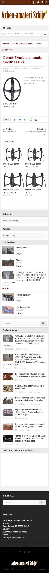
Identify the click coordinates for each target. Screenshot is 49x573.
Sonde (38, 43)
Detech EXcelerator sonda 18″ (35, 132)
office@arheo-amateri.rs (13, 537)
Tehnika (14, 43)
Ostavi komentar (9, 71)
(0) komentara (23, 349)
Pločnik (19, 260)
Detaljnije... (20, 254)
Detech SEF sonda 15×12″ (11, 165)
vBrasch (42, 569)
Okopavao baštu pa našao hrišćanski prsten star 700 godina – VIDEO (30, 425)
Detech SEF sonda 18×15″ (33, 191)
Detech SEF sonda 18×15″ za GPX (11, 191)
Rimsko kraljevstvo (23, 294)
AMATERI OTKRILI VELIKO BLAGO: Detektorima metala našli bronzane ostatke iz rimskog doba (30, 438)
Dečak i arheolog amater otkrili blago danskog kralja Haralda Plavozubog (30, 398)
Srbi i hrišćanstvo (13, 130)
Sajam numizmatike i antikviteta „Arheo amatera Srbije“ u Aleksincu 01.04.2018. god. (29, 412)
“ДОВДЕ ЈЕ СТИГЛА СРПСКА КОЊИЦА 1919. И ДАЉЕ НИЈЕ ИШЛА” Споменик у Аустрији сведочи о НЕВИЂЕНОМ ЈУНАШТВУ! (24, 277)
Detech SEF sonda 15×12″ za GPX (33, 165)
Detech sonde (7, 49)
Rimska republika (23, 307)
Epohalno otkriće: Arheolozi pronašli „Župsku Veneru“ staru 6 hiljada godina (30, 375)
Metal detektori (27, 43)
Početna (5, 43)
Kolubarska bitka (22, 247)
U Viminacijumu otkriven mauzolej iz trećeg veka (29, 387)
